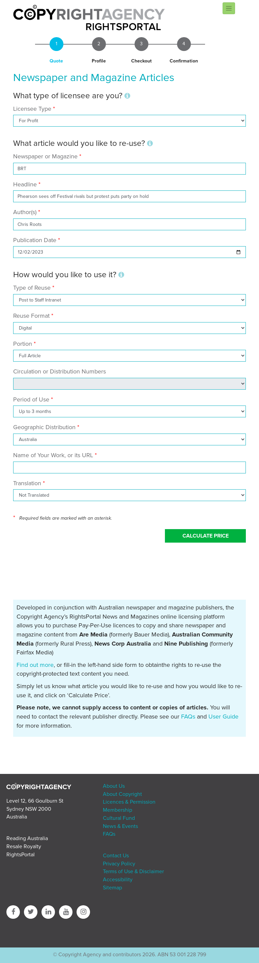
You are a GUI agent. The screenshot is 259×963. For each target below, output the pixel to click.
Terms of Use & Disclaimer (133, 871)
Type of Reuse (32, 287)
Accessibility (118, 879)
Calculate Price (205, 535)
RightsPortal (20, 854)
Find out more (35, 665)
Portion (22, 343)
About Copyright (122, 794)
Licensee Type (33, 108)
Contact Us (116, 855)
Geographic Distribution (44, 427)
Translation (27, 483)
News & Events (120, 826)
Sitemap (112, 887)
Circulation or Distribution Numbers (59, 371)
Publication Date (34, 240)
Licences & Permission (129, 802)
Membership (117, 810)
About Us (114, 786)
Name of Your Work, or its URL (53, 455)
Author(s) (24, 212)
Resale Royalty (23, 846)
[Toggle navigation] (229, 8)
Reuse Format (31, 315)
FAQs (188, 716)
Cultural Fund (119, 818)
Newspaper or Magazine (45, 156)
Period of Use (31, 399)
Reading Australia (27, 838)
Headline (25, 184)
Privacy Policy (119, 863)
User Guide (223, 716)
